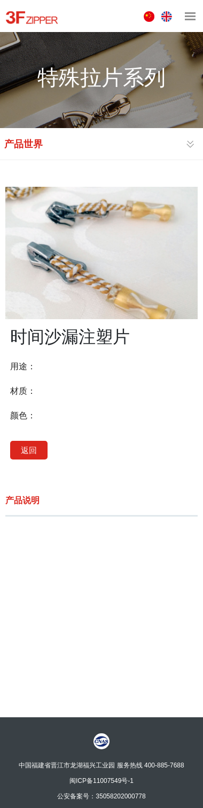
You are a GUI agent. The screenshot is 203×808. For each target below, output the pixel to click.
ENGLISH (168, 16)
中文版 (150, 16)
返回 (29, 450)
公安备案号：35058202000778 (101, 796)
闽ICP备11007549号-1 (101, 780)
